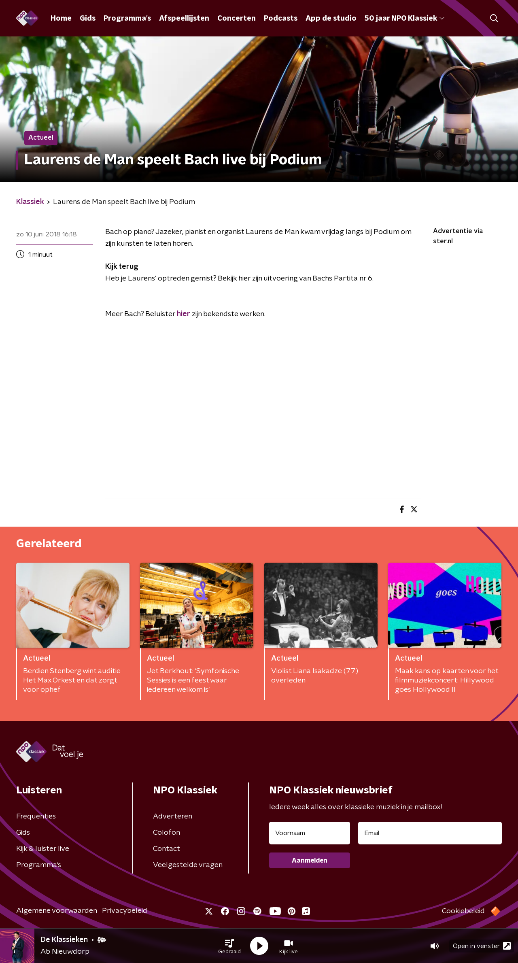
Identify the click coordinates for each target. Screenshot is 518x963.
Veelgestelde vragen (188, 865)
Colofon (166, 832)
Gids (88, 18)
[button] (229, 946)
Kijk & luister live (42, 848)
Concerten (236, 18)
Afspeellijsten (184, 18)
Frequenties (36, 816)
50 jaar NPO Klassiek (404, 18)
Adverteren (172, 816)
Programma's (127, 18)
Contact (166, 848)
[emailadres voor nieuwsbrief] (430, 833)
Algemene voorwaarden (56, 910)
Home (61, 18)
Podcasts (280, 18)
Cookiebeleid (463, 911)
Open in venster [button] (482, 946)
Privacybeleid (124, 910)
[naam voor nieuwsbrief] (309, 833)
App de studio (331, 18)
